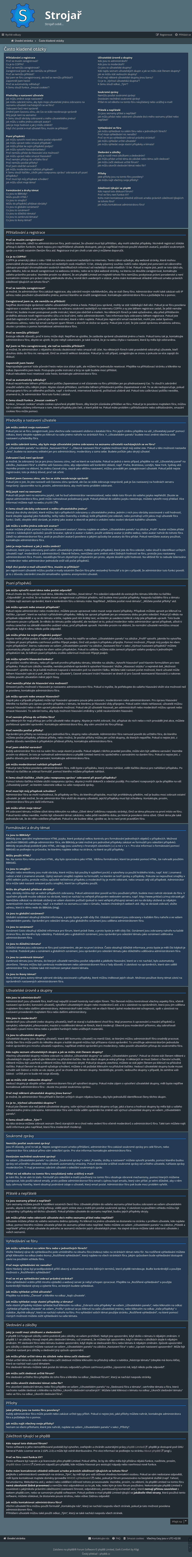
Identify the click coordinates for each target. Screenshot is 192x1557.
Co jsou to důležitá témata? (21, 213)
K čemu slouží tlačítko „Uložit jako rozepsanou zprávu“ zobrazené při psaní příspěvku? (47, 174)
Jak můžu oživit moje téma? (21, 182)
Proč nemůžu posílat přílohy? (22, 162)
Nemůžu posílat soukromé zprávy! (116, 95)
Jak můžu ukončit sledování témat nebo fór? (122, 165)
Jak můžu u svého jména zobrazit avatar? (28, 121)
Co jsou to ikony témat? (19, 220)
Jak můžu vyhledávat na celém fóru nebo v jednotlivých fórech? (132, 131)
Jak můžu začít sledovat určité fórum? (118, 162)
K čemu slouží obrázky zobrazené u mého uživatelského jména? (41, 118)
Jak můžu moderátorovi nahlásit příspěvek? (29, 169)
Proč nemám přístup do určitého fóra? (27, 159)
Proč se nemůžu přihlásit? (20, 74)
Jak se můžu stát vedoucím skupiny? (117, 74)
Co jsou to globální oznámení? (22, 207)
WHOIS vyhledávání (78, 1478)
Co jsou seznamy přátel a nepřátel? (117, 113)
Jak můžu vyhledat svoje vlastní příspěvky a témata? (126, 144)
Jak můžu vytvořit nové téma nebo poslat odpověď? (34, 139)
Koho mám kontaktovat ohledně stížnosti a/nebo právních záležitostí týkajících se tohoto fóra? (141, 200)
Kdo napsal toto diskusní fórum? (115, 191)
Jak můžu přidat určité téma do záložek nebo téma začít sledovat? (134, 159)
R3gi (136, 1549)
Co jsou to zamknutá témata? (22, 217)
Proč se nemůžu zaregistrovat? (23, 67)
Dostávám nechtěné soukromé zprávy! (119, 98)
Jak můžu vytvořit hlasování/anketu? (26, 149)
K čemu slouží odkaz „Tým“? (113, 84)
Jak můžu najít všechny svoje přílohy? (118, 180)
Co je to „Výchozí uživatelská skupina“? (119, 81)
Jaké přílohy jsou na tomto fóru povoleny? (120, 176)
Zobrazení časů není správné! (22, 108)
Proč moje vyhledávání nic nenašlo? (117, 134)
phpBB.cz (105, 1553)
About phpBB (152, 1450)
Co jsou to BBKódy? (16, 193)
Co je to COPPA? (15, 64)
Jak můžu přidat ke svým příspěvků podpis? (29, 146)
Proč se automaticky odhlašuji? (23, 84)
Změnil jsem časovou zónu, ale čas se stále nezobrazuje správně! (41, 111)
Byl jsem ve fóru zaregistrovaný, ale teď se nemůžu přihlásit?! (39, 77)
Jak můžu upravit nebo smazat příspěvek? (29, 143)
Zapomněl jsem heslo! (18, 81)
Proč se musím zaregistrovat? (22, 61)
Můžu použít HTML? (17, 197)
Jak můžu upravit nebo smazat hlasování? (28, 156)
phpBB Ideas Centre (18, 1464)
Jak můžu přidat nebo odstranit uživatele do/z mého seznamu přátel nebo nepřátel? (138, 118)
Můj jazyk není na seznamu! (21, 115)
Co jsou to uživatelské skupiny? (115, 67)
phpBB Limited (135, 1447)
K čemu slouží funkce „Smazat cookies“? (27, 87)
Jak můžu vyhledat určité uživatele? (117, 141)
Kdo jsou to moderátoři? (111, 64)
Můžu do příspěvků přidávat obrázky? (26, 203)
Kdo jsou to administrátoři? (113, 61)
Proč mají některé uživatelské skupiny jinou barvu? (125, 77)
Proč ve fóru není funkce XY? (113, 194)
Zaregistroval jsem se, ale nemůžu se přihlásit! (31, 71)
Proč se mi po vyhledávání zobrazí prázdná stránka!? (126, 137)
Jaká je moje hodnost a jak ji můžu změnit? (29, 125)
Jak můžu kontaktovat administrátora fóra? (121, 204)
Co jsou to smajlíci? (16, 200)
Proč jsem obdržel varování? (21, 166)
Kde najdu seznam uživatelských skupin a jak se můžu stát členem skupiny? (139, 71)
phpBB (49, 502)
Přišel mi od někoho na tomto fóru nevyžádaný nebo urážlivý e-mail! (135, 102)
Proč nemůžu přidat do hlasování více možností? (32, 153)
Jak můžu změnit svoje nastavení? (24, 98)
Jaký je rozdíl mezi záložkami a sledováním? (121, 155)
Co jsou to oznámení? (17, 210)
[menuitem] (182, 35)
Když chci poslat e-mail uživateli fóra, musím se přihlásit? (37, 128)
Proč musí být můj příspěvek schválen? (27, 179)
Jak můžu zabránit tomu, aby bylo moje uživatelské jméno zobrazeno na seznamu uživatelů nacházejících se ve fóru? (45, 104)
